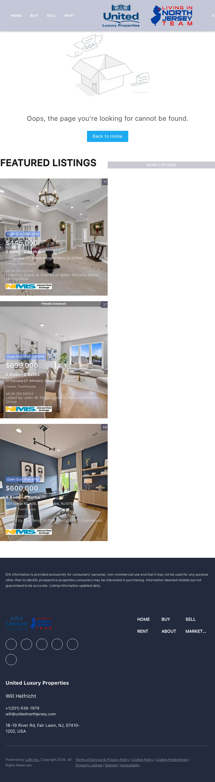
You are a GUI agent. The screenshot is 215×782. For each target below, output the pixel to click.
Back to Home (107, 136)
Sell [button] (51, 16)
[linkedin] (26, 644)
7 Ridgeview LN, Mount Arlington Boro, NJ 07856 (44, 258)
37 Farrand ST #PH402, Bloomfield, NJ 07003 (42, 381)
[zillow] (41, 644)
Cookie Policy (143, 760)
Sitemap (111, 765)
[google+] (11, 659)
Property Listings (89, 765)
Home (16, 16)
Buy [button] (34, 16)
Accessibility (130, 765)
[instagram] (57, 644)
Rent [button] (70, 16)
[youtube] (72, 644)
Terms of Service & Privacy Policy (102, 760)
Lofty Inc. (32, 760)
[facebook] (11, 644)
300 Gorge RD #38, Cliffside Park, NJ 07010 (41, 504)
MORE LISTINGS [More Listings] (161, 165)
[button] (149, 619)
